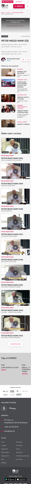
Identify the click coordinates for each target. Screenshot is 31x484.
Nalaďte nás (4, 449)
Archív (19, 1)
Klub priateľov (5, 452)
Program (3, 445)
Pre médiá (19, 445)
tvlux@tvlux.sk (9, 431)
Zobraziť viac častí (15, 344)
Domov (3, 12)
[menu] (28, 6)
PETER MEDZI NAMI (17, 12)
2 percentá (19, 459)
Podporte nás (8, 1)
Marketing (19, 442)
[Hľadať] (28, 1)
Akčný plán (19, 452)
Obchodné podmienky (22, 456)
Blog (2, 459)
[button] (23, 59)
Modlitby (3, 463)
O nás (3, 442)
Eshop (18, 449)
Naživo (18, 6)
